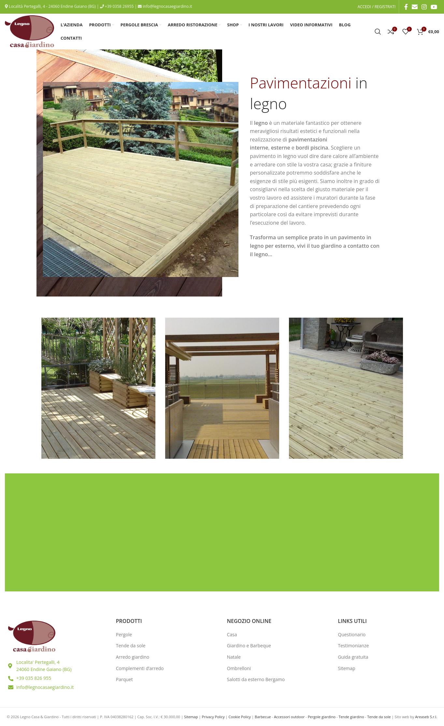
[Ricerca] (377, 31)
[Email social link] (415, 7)
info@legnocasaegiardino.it (167, 6)
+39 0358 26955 (119, 6)
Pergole (124, 634)
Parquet (124, 679)
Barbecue (263, 716)
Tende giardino (351, 716)
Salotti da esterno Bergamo (256, 679)
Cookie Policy (239, 716)
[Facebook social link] (406, 7)
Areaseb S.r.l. (426, 716)
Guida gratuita (353, 657)
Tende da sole (131, 645)
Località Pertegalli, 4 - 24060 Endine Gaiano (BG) (52, 6)
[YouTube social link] (434, 7)
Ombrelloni (239, 668)
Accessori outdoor (289, 716)
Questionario (351, 634)
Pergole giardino (322, 716)
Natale (234, 657)
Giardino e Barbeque (249, 645)
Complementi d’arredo (140, 668)
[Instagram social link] (424, 7)
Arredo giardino (133, 657)
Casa (232, 634)
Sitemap (346, 668)
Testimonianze (353, 645)
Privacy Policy (213, 716)
